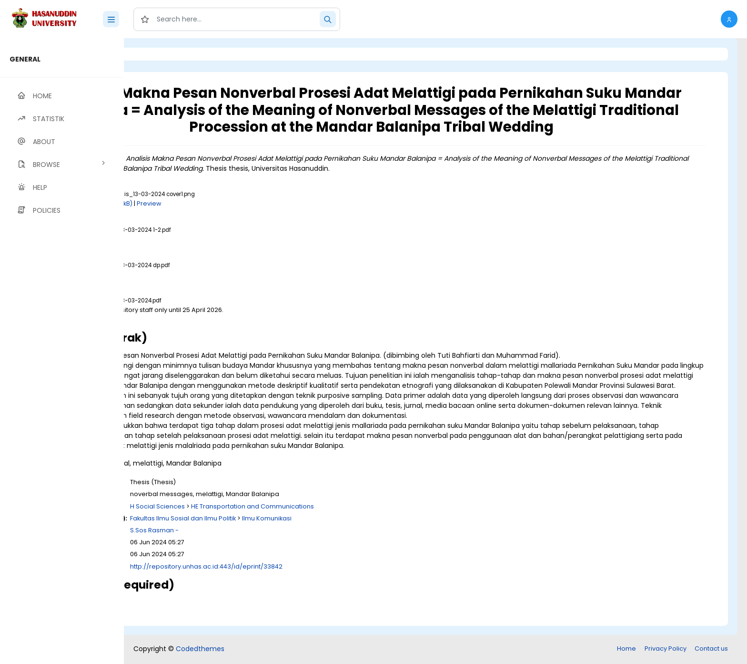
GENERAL (25, 59)
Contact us (711, 649)
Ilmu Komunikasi (386, 528)
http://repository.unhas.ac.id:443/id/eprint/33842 (325, 576)
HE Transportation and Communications (371, 516)
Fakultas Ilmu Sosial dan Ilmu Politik (302, 528)
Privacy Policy (665, 649)
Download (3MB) (209, 319)
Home (626, 649)
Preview (268, 203)
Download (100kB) (224, 203)
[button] (729, 19)
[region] (62, 351)
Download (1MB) (208, 239)
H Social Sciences (276, 516)
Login (164, 54)
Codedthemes (200, 649)
